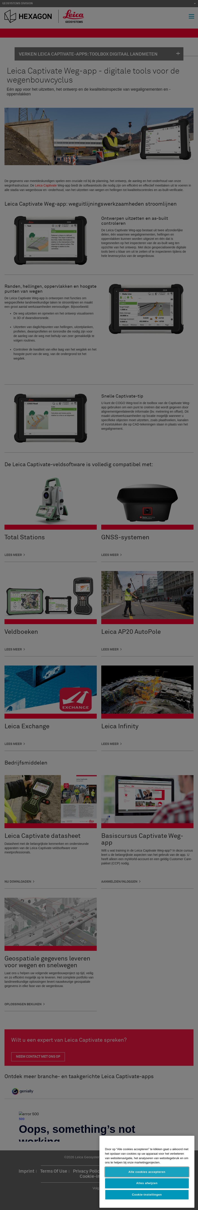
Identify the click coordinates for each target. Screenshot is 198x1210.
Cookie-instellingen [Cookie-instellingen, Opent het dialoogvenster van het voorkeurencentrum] (147, 1194)
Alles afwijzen (147, 1183)
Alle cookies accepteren (146, 1172)
